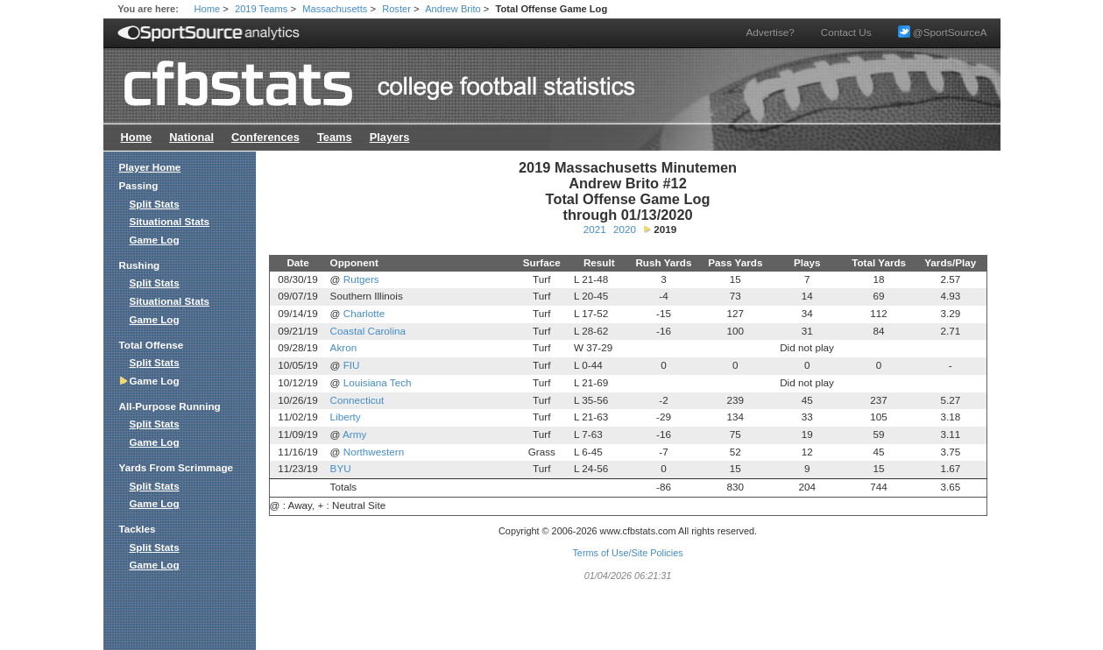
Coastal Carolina (368, 330)
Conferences (265, 137)
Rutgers (361, 279)
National (191, 137)
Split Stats (155, 203)
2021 (594, 229)
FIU (351, 365)
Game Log (155, 239)
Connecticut (357, 400)
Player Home (150, 167)
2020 (624, 229)
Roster (396, 9)
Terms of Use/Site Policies (627, 553)
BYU (340, 468)
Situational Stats (170, 221)
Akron (343, 347)
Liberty (345, 416)
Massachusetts (334, 9)
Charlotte (364, 313)
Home (207, 9)
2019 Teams (261, 9)
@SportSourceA (942, 32)
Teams (334, 137)
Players (390, 137)
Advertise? (770, 32)
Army (354, 434)
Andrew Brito (453, 9)
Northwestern (374, 451)
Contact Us (846, 32)
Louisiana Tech (377, 382)
